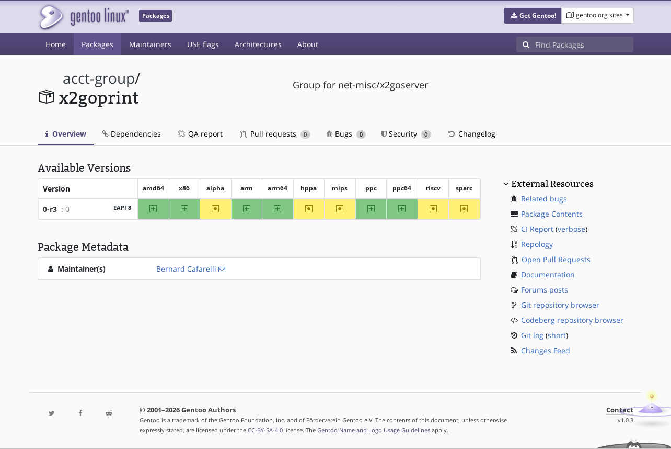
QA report (200, 134)
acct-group (99, 78)
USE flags (203, 44)
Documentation (548, 274)
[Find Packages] (584, 44)
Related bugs (544, 199)
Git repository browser (560, 305)
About (307, 44)
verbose (571, 229)
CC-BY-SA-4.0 (265, 430)
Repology (537, 244)
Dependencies (131, 134)
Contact (619, 410)
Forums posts (544, 290)
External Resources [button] (552, 183)
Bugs (346, 134)
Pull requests (275, 134)
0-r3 (50, 209)
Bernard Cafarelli (186, 269)
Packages (97, 44)
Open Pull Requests (556, 259)
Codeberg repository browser (572, 320)
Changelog (471, 134)
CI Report (537, 229)
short (557, 335)
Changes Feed (545, 350)
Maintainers (150, 44)
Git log (532, 335)
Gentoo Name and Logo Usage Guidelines (373, 430)
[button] (533, 16)
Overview (65, 134)
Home (55, 44)
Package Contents (552, 214)
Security (406, 134)
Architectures (258, 44)
